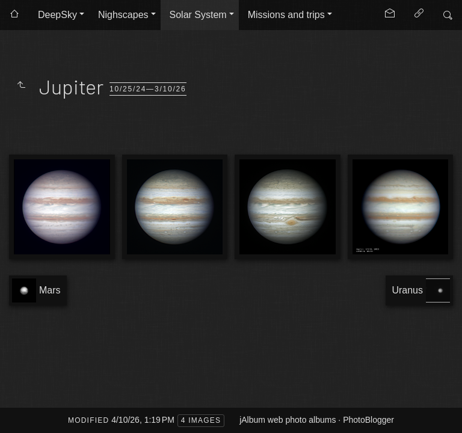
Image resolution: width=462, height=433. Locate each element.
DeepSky (57, 15)
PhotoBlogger (368, 420)
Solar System (198, 15)
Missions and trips (286, 15)
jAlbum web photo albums (287, 420)
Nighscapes (123, 15)
